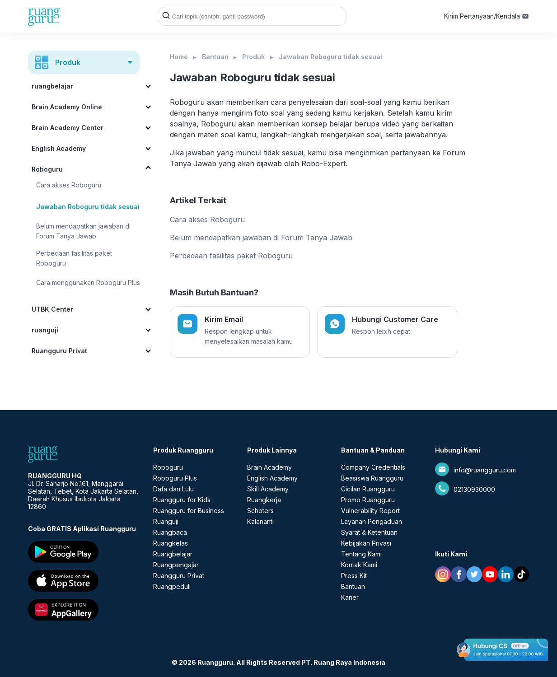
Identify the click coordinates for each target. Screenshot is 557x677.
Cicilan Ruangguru (368, 489)
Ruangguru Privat (178, 575)
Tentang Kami (361, 554)
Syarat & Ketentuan (369, 532)
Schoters (260, 510)
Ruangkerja (264, 500)
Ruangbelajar (172, 554)
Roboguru (168, 467)
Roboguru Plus (175, 478)
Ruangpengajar (176, 565)
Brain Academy (269, 467)
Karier (350, 597)
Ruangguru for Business (188, 510)
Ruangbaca (170, 532)
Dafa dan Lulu (173, 489)
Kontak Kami (359, 565)
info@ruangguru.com (485, 470)
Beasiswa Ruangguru (372, 478)
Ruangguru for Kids (182, 500)
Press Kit (354, 575)
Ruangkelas (170, 543)
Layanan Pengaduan (371, 521)
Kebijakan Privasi (366, 543)
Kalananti (260, 521)
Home (179, 57)
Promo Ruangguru (368, 500)
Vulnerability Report (370, 510)
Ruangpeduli (172, 586)
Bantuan (215, 57)
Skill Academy (268, 489)
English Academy (272, 478)
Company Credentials (373, 467)
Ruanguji (165, 521)
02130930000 (474, 489)
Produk (253, 57)
